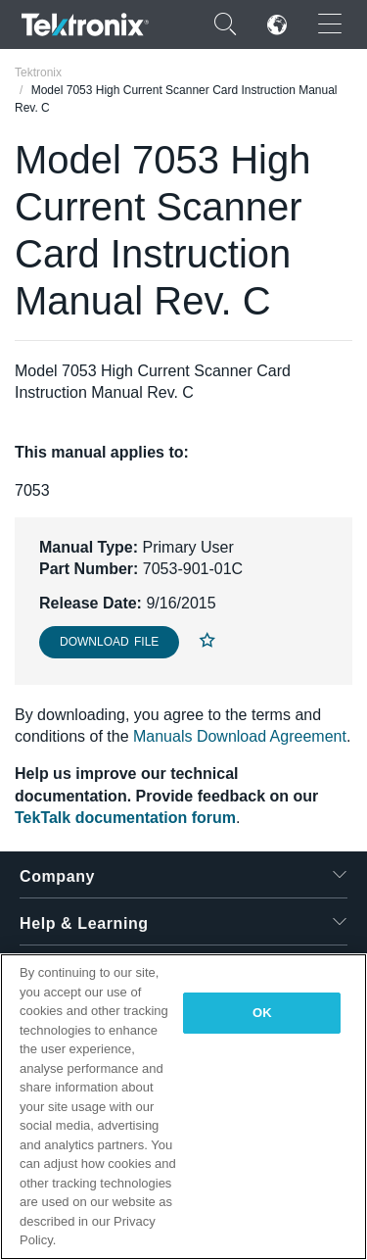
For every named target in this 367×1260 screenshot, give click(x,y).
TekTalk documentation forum (125, 817)
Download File (109, 642)
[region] (183, 1106)
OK (262, 1012)
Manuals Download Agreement (239, 736)
